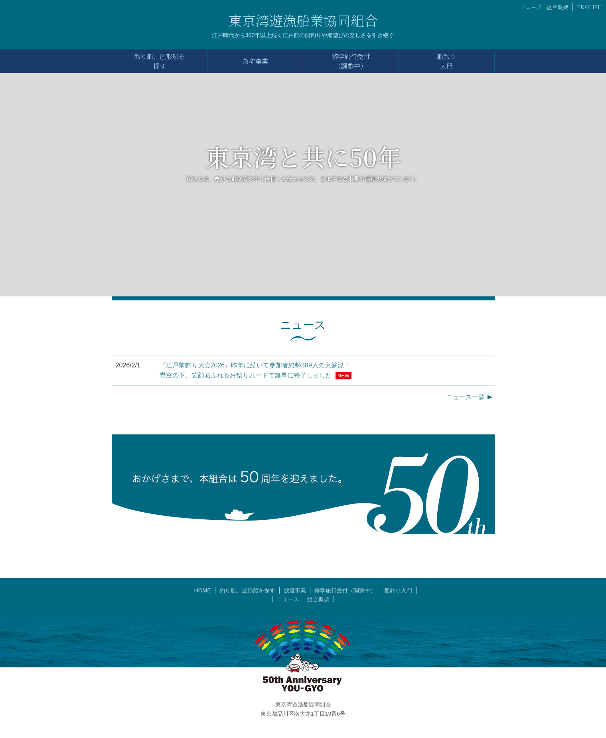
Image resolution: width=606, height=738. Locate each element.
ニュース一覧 (465, 397)
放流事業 (295, 590)
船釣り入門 (398, 590)
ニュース (531, 7)
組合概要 (557, 7)
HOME (202, 590)
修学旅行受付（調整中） (345, 590)
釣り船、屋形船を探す (247, 590)
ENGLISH (589, 7)
